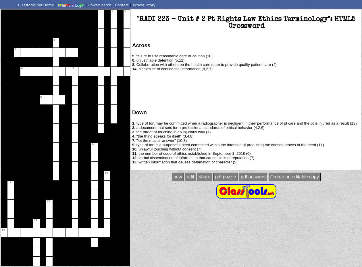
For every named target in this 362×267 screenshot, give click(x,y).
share (204, 176)
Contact (122, 4)
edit (190, 176)
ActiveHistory (143, 4)
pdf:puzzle (225, 176)
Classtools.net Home (36, 4)
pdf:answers (253, 176)
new (178, 176)
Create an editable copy (294, 176)
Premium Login (71, 4)
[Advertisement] (246, 90)
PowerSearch (99, 4)
